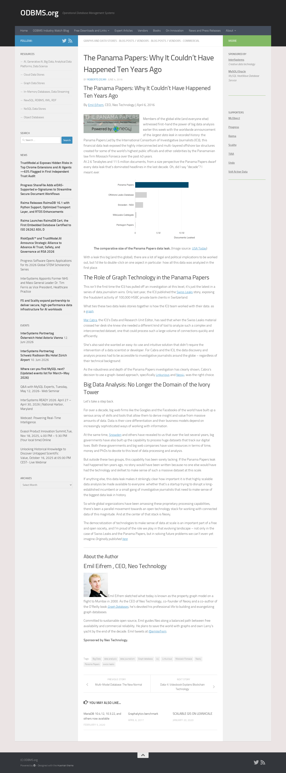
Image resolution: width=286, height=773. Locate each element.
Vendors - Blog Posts (158, 41)
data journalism (127, 658)
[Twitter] (64, 40)
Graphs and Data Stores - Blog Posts (111, 41)
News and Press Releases (205, 30)
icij (157, 658)
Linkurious (163, 375)
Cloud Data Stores (34, 74)
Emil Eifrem (96, 105)
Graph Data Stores (34, 83)
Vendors (143, 30)
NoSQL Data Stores (35, 108)
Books (157, 30)
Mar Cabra (91, 320)
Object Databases (34, 117)
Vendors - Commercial (194, 41)
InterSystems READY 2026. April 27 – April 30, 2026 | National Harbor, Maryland (45, 404)
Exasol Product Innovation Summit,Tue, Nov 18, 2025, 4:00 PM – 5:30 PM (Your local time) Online (46, 435)
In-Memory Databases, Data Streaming (46, 91)
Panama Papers (92, 664)
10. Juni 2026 (43, 355)
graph (90, 311)
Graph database (145, 658)
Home (24, 30)
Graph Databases (119, 606)
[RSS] (70, 40)
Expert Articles (124, 30)
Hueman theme (65, 765)
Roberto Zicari (96, 79)
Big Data (97, 658)
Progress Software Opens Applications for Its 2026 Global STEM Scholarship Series (46, 265)
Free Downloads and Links (90, 30)
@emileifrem (158, 631)
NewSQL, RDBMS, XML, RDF (40, 100)
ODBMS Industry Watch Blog (51, 30)
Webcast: (26, 418)
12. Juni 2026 (44, 337)
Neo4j (181, 375)
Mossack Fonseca (184, 658)
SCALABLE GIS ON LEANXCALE (192, 713)
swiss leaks (108, 664)
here (125, 539)
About (229, 30)
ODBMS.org (39, 12)
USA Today (199, 248)
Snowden (115, 435)
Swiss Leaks (185, 292)
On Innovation (175, 30)
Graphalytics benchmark (144, 713)
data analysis (110, 658)
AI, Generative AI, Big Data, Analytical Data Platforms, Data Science (46, 64)
